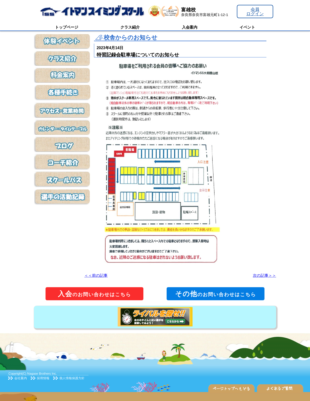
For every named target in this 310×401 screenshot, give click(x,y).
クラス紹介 (130, 27)
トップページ (66, 27)
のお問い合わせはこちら (94, 294)
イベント (247, 27)
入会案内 (189, 27)
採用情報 (43, 378)
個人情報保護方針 (72, 378)
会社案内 (20, 378)
